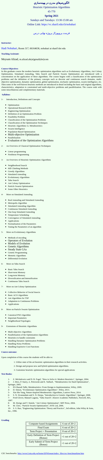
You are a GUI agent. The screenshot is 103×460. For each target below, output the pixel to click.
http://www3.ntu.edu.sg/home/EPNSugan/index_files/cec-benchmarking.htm (51, 453)
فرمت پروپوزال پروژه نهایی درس (51, 33)
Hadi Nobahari (9, 48)
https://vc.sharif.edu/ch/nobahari (58, 24)
